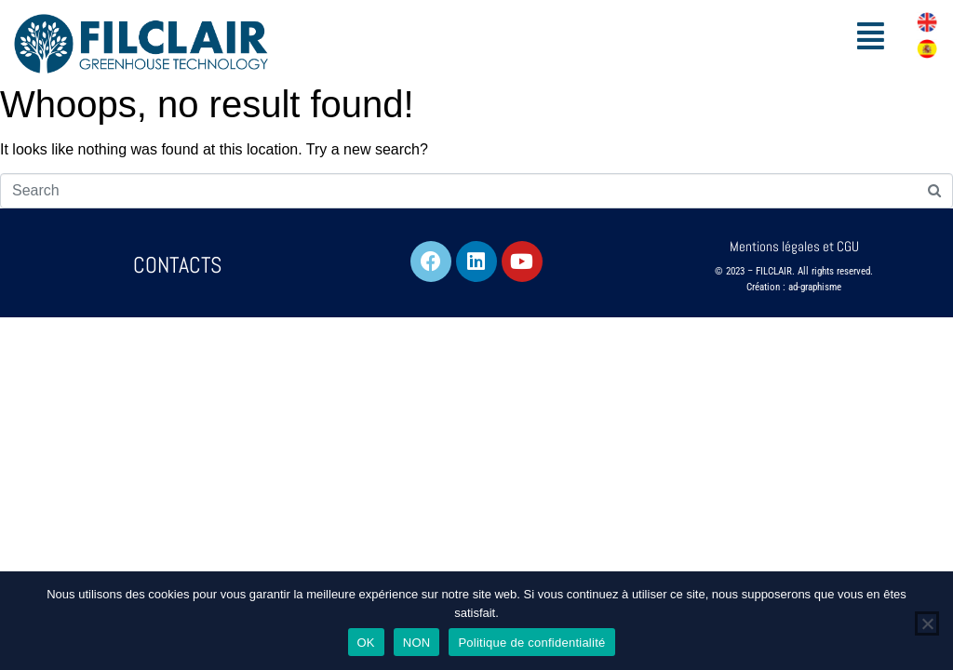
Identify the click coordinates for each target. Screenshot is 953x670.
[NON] (927, 623)
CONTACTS (177, 264)
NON (417, 643)
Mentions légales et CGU (794, 246)
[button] (871, 35)
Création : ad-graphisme (793, 287)
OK (366, 643)
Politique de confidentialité (531, 643)
